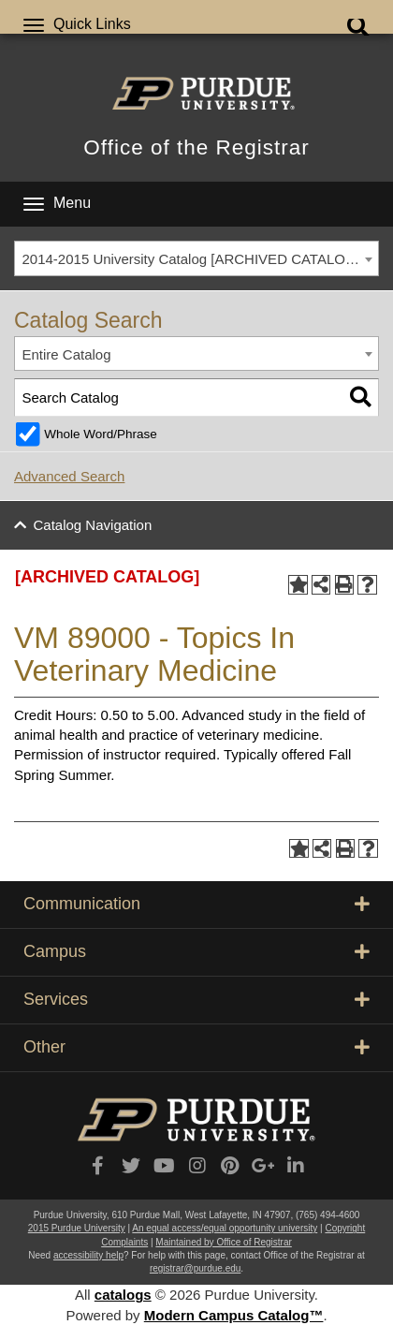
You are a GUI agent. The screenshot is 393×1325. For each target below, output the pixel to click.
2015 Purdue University (76, 1228)
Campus (196, 951)
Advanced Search (69, 476)
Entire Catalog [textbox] (66, 354)
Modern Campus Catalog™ (234, 1315)
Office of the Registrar (196, 147)
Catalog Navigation (93, 525)
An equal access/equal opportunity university (224, 1228)
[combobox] (196, 258)
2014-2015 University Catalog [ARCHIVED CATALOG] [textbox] (191, 259)
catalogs (123, 1295)
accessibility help (88, 1255)
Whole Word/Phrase (100, 434)
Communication (196, 903)
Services (196, 999)
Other (196, 1047)
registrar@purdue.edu (195, 1268)
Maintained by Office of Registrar (223, 1242)
